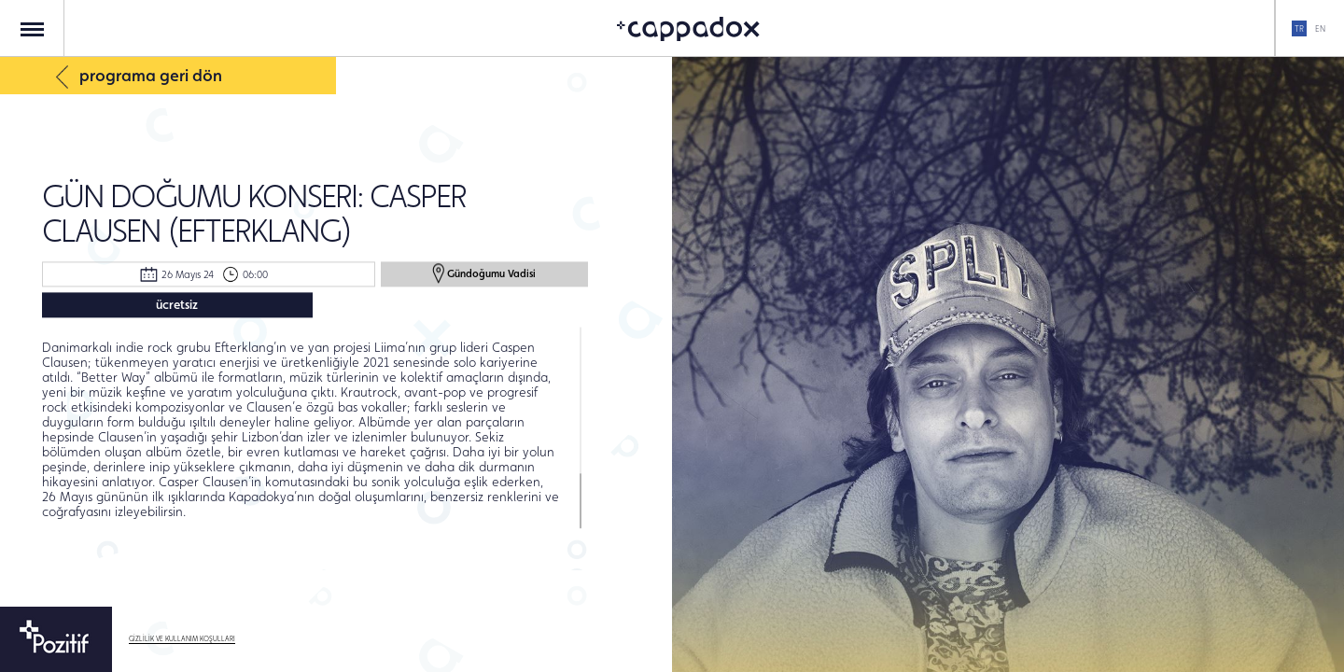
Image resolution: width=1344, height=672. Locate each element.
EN (1320, 28)
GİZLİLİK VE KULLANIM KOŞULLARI (182, 639)
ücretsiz (177, 304)
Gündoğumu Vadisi (484, 273)
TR (1299, 28)
